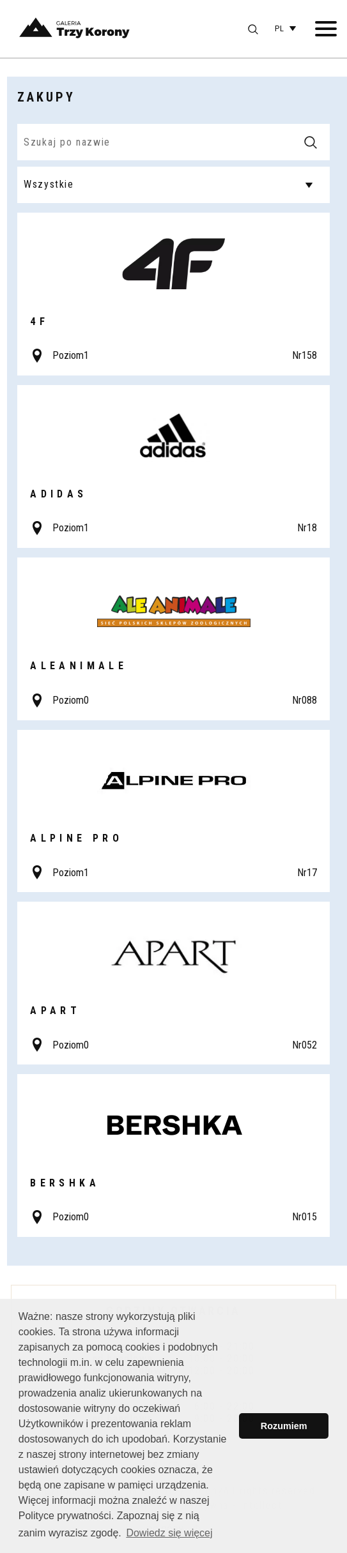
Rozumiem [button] (284, 1426)
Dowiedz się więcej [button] (169, 1532)
